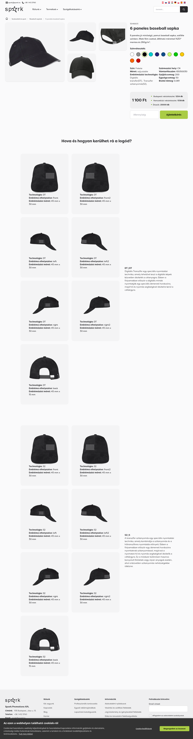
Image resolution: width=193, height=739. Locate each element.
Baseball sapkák (36, 19)
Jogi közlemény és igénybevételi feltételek (123, 712)
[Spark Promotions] (14, 9)
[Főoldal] (20, 700)
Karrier (46, 716)
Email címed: (154, 704)
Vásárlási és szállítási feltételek (118, 708)
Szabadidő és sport (19, 19)
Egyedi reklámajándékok (85, 708)
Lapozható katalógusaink (85, 712)
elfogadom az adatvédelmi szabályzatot (168, 716)
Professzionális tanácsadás (85, 703)
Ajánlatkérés (173, 114)
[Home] (6, 19)
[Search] (184, 9)
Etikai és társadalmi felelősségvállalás (121, 716)
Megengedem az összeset (174, 728)
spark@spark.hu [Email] (19, 718)
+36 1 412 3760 (30, 3)
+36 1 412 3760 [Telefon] (20, 714)
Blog (45, 712)
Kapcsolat (48, 708)
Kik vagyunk (49, 703)
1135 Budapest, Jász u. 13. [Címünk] (25, 710)
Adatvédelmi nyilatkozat (115, 703)
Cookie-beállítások (144, 728)
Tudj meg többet (26, 734)
